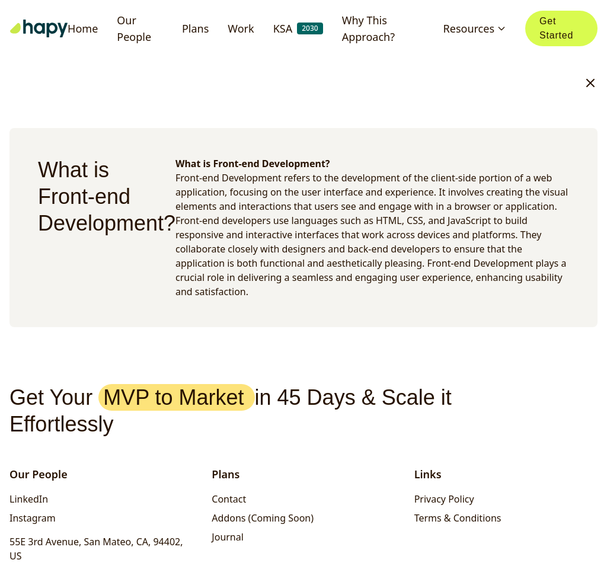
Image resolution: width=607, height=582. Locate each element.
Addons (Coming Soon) (263, 518)
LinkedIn (28, 499)
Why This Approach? (368, 28)
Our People (134, 28)
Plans (195, 28)
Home (83, 28)
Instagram (32, 518)
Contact (229, 499)
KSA (298, 28)
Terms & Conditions (457, 518)
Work (241, 28)
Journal (228, 536)
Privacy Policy (444, 499)
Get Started (556, 28)
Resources (474, 28)
